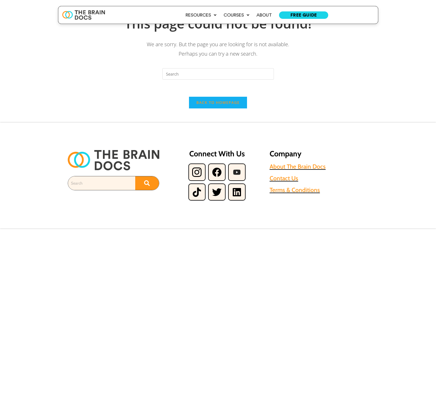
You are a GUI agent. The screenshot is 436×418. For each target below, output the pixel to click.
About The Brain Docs (298, 166)
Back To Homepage (218, 102)
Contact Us (284, 178)
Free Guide (303, 15)
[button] (201, 15)
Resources (201, 15)
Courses (236, 15)
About (264, 15)
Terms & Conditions (295, 189)
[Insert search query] (218, 74)
